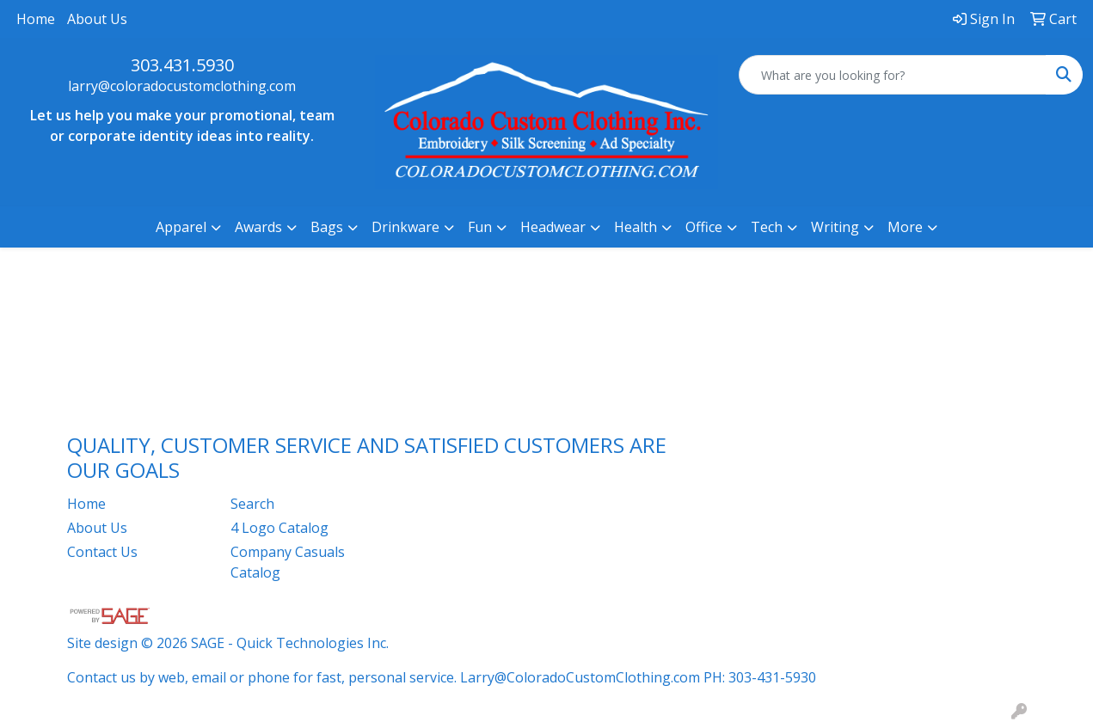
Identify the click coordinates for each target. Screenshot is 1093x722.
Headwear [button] (553, 226)
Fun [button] (480, 226)
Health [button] (635, 226)
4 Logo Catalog (279, 527)
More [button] (905, 226)
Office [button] (703, 226)
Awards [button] (258, 226)
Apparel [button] (181, 226)
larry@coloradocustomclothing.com (182, 85)
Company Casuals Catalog (287, 562)
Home (35, 18)
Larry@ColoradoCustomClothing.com (580, 677)
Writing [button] (835, 226)
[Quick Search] (893, 75)
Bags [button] (326, 226)
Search (252, 503)
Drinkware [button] (405, 226)
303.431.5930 (182, 64)
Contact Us (102, 551)
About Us (97, 18)
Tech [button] (767, 226)
